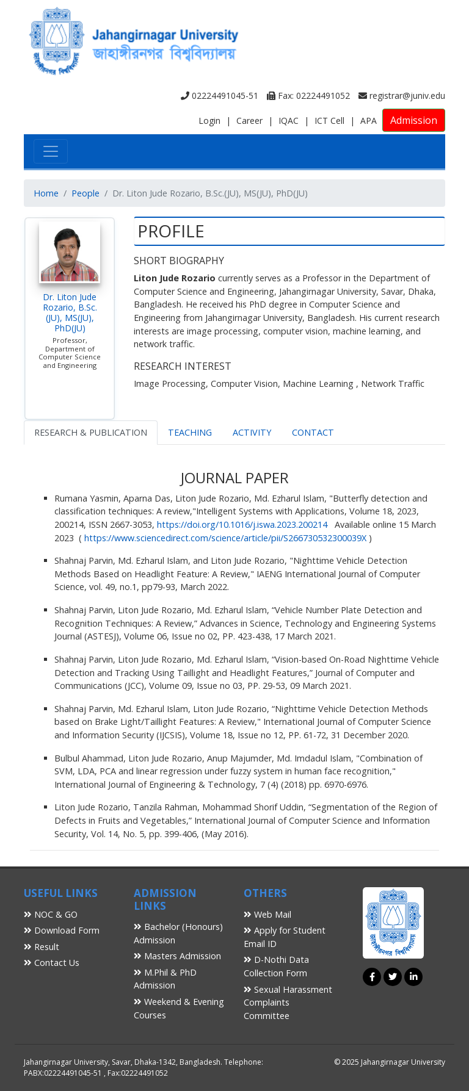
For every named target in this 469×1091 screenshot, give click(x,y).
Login (209, 120)
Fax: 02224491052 (308, 95)
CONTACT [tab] (313, 432)
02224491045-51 (219, 95)
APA (368, 120)
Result (41, 946)
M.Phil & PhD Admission (165, 979)
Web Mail (267, 914)
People (85, 193)
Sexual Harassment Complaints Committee (288, 1002)
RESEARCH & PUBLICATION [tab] (90, 432)
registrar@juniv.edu (401, 95)
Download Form (62, 930)
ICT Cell (329, 120)
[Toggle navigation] (51, 151)
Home (46, 193)
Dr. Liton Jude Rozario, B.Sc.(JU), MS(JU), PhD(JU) (70, 312)
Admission (413, 120)
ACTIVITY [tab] (252, 432)
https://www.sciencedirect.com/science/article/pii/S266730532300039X (225, 538)
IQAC (288, 120)
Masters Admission (177, 956)
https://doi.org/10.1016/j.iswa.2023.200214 (242, 524)
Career (249, 120)
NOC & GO (51, 914)
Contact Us (51, 962)
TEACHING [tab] (190, 432)
